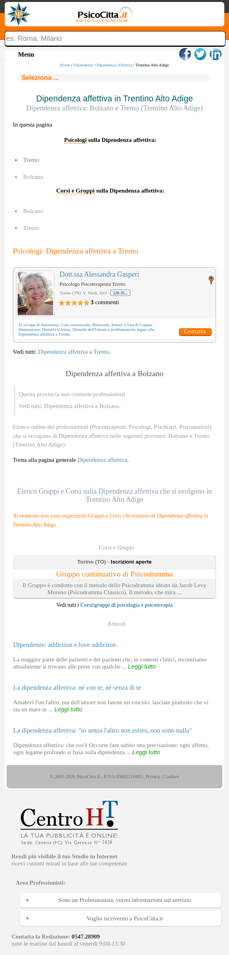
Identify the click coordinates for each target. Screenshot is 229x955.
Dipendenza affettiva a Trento (73, 351)
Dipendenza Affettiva (114, 65)
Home (65, 65)
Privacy (153, 776)
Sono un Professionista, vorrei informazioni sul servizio (124, 899)
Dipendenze (83, 65)
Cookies (171, 776)
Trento (31, 159)
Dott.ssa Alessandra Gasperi (99, 274)
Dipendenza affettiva (102, 459)
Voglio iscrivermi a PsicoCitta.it (124, 918)
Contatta (195, 331)
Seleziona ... (40, 77)
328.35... (120, 292)
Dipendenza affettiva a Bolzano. (82, 405)
